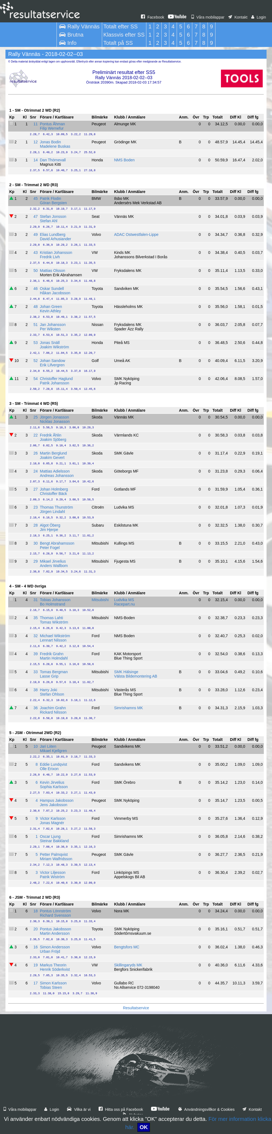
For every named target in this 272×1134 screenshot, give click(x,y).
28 (35, 525)
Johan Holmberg (54, 489)
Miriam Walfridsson (56, 859)
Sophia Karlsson (54, 787)
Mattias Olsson (52, 270)
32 (35, 636)
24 (35, 471)
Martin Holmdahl (54, 658)
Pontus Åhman (52, 124)
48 (35, 306)
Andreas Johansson (57, 475)
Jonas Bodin (50, 142)
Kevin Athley (50, 311)
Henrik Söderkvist (55, 969)
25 (35, 417)
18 (35, 911)
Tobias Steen (51, 987)
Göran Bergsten (53, 203)
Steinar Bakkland (54, 841)
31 (35, 600)
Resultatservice (136, 1008)
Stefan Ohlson (52, 694)
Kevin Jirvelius (52, 782)
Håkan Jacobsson (55, 293)
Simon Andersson (55, 947)
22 (35, 435)
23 (35, 507)
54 (35, 378)
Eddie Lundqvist (53, 764)
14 (35, 160)
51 (35, 324)
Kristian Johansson (56, 252)
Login (258, 17)
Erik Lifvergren (52, 365)
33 (35, 672)
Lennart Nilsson (53, 640)
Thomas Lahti (51, 618)
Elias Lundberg (52, 234)
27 (35, 489)
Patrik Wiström (52, 877)
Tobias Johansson (55, 600)
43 (35, 252)
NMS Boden (124, 160)
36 (35, 708)
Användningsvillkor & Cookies (206, 1109)
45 (35, 198)
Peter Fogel (50, 547)
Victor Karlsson (53, 818)
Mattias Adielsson (55, 471)
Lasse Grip (49, 676)
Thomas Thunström (56, 507)
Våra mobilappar (207, 17)
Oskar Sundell (52, 288)
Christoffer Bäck (53, 493)
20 (35, 929)
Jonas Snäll (50, 342)
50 (35, 270)
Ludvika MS (124, 600)
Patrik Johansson (54, 383)
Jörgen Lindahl (52, 511)
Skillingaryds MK (128, 965)
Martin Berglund (53, 453)
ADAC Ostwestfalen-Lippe (136, 234)
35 (35, 618)
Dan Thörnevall (53, 160)
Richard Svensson (55, 915)
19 (35, 965)
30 (35, 543)
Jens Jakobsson (53, 805)
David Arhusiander (55, 239)
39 (35, 654)
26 (35, 453)
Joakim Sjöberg (53, 439)
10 (35, 746)
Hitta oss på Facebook (121, 1109)
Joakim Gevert (52, 457)
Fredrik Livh (50, 257)
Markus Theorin (53, 965)
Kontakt (237, 17)
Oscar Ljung (50, 836)
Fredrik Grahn (51, 654)
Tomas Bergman (54, 672)
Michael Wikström (55, 636)
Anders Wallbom (54, 565)
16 (35, 947)
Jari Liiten (48, 746)
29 (35, 561)
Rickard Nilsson (53, 712)
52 (35, 360)
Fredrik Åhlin (50, 435)
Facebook (152, 17)
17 (35, 983)
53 (35, 342)
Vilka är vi (78, 1109)
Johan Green (51, 306)
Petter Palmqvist (54, 854)
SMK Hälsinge (126, 672)
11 (35, 124)
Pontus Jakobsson (55, 929)
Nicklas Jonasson (55, 421)
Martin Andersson (55, 933)
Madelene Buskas (55, 146)
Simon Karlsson (53, 983)
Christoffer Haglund (56, 378)
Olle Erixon (49, 769)
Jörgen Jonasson (54, 417)
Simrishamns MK (128, 708)
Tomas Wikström (54, 622)
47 (35, 216)
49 (35, 234)
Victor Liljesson (53, 872)
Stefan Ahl (48, 221)
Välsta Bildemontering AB (135, 676)
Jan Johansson (53, 324)
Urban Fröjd (50, 951)
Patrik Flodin (50, 198)
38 (35, 690)
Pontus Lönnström (55, 911)
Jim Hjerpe (49, 529)
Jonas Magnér (52, 823)
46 (35, 288)
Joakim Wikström (54, 347)
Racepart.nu (124, 604)
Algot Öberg (50, 525)
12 (35, 142)
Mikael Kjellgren (53, 751)
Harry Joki (48, 690)
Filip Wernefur (52, 128)
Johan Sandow (52, 360)
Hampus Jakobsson (56, 800)
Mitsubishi (100, 600)
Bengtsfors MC (127, 947)
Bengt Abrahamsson (57, 543)
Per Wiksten (50, 329)
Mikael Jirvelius (53, 561)
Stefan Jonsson (53, 216)
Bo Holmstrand (52, 604)
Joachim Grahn (53, 708)
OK (144, 1127)
